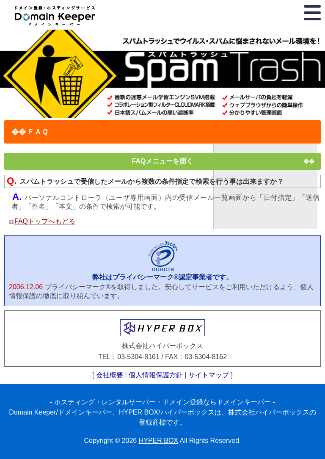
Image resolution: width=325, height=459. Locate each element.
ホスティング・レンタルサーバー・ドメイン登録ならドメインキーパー (162, 402)
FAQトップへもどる (44, 221)
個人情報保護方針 (156, 375)
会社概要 (109, 375)
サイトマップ (208, 375)
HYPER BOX (158, 440)
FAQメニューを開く (162, 161)
